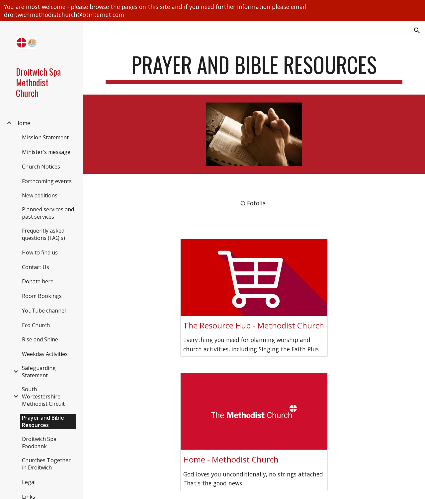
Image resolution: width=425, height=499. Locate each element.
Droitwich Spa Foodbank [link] (39, 442)
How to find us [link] (40, 252)
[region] (212, 10)
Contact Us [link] (35, 267)
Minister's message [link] (46, 152)
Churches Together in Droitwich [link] (46, 464)
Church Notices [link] (41, 166)
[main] (254, 68)
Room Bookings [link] (42, 296)
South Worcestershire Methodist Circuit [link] (43, 396)
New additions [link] (39, 195)
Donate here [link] (37, 281)
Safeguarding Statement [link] (39, 371)
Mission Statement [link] (45, 137)
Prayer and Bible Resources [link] (43, 421)
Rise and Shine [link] (40, 339)
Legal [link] (29, 482)
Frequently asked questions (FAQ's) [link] (43, 234)
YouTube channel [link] (44, 310)
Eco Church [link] (36, 325)
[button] (417, 30)
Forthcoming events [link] (47, 181)
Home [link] (22, 123)
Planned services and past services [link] (48, 213)
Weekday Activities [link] (45, 354)
